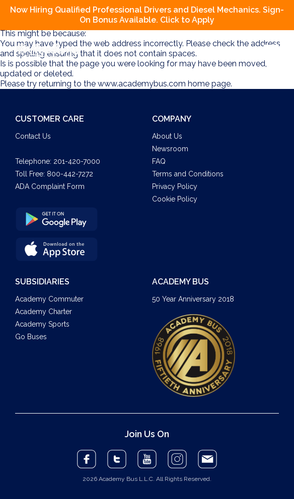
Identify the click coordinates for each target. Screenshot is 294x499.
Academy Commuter (49, 299)
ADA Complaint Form (50, 186)
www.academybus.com (142, 83)
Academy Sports (42, 324)
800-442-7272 (70, 174)
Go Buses (31, 337)
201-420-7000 (76, 161)
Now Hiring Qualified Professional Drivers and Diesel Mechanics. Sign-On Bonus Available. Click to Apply (147, 15)
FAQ (159, 161)
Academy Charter (43, 312)
